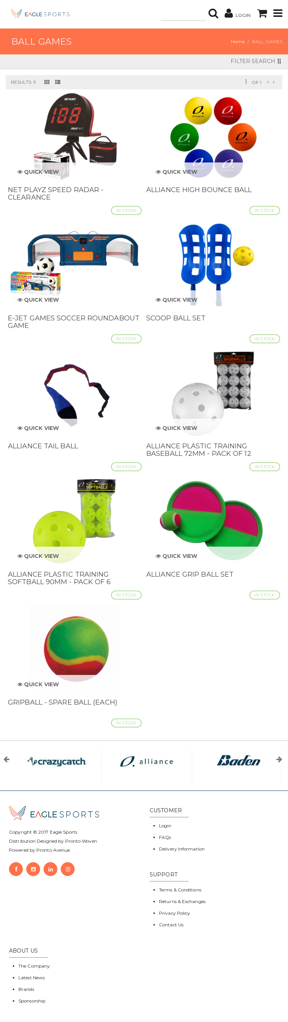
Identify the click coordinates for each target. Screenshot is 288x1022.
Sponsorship (31, 1001)
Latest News (31, 977)
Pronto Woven (81, 841)
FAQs (165, 837)
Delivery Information (182, 849)
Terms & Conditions (180, 890)
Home (237, 41)
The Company (34, 966)
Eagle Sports (63, 832)
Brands (26, 989)
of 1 (256, 82)
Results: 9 (23, 82)
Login (165, 825)
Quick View (38, 171)
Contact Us (171, 924)
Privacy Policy (174, 913)
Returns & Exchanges (182, 901)
